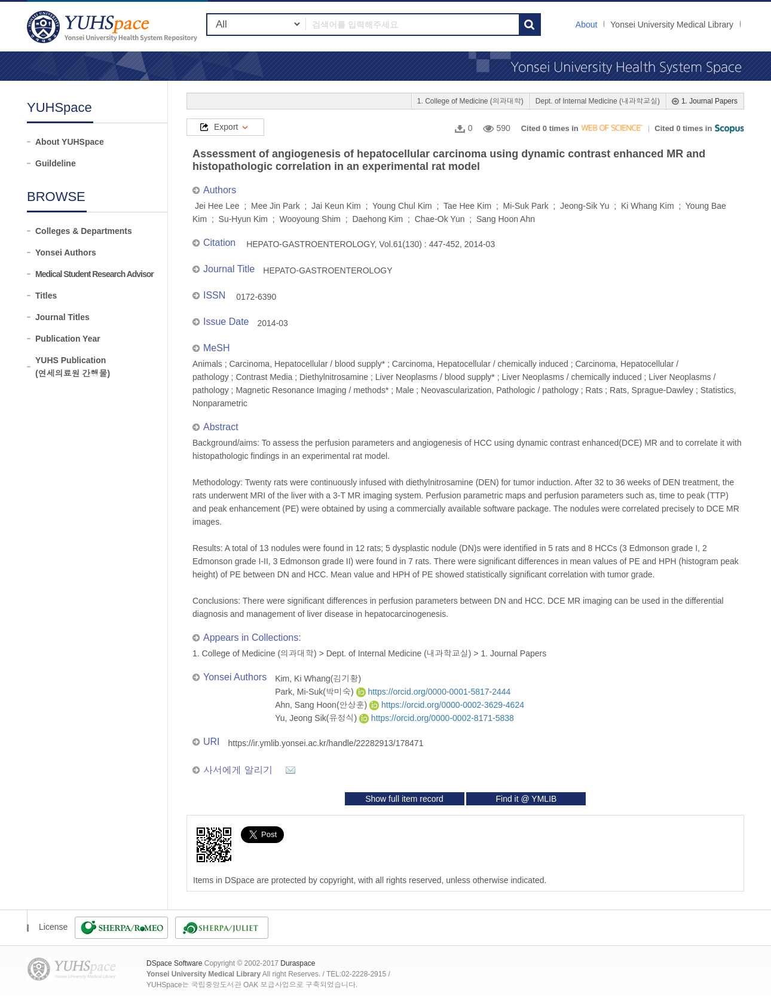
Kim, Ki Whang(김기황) (318, 678)
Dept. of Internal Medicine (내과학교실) (598, 101)
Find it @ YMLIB (525, 799)
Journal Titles (62, 317)
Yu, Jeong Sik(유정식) (317, 718)
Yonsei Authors (65, 252)
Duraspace (297, 963)
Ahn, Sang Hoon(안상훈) (322, 705)
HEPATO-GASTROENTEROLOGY (327, 270)
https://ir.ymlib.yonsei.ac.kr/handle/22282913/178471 (326, 743)
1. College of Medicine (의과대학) (470, 101)
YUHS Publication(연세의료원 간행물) (72, 366)
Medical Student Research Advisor (94, 274)
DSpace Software (174, 963)
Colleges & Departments (83, 231)
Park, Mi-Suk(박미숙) (315, 691)
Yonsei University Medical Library (671, 24)
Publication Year (67, 338)
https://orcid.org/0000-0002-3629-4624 (446, 705)
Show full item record (404, 799)
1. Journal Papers (709, 101)
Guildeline (55, 163)
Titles (46, 295)
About (587, 24)
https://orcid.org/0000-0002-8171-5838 (436, 718)
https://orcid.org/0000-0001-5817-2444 (433, 691)
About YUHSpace (69, 142)
